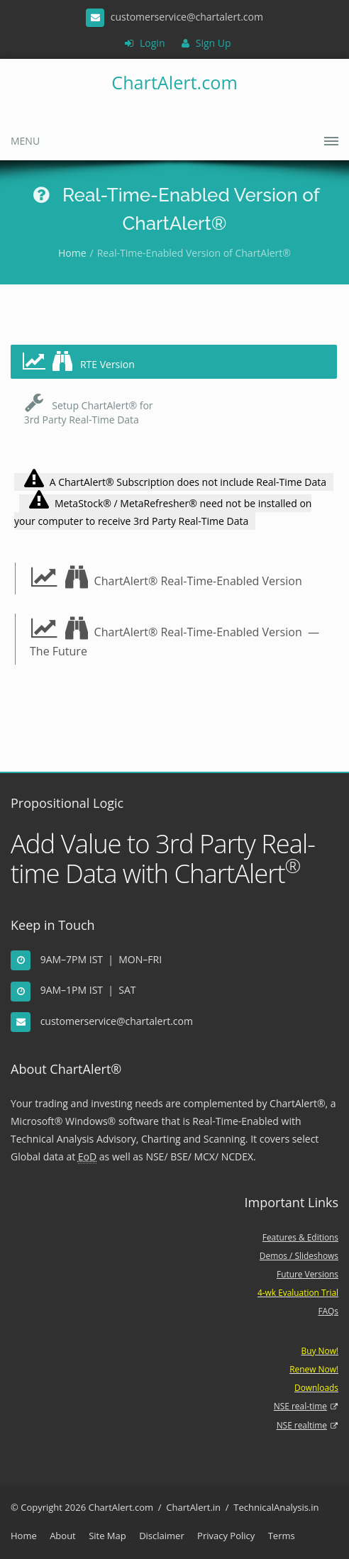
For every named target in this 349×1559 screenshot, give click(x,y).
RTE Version (78, 361)
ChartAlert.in (193, 1507)
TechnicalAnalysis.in (275, 1507)
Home (72, 253)
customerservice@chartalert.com (116, 1021)
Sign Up (206, 43)
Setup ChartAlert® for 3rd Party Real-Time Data (87, 409)
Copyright (41, 1507)
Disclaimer (161, 1535)
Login (145, 43)
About (63, 1535)
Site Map (107, 1535)
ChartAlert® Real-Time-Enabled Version (166, 577)
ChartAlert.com (174, 82)
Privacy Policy (226, 1535)
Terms (281, 1535)
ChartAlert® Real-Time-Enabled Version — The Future (176, 638)
